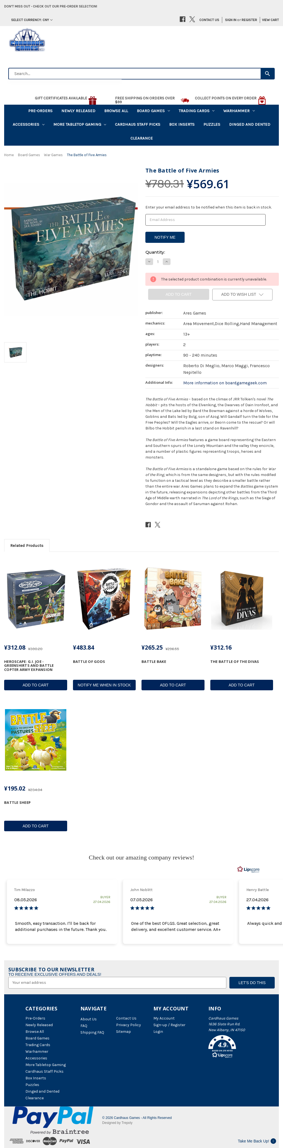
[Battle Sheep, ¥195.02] (35, 739)
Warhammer (239, 110)
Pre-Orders (40, 110)
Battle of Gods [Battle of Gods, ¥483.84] (89, 661)
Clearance (141, 138)
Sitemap (123, 1031)
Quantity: (155, 252)
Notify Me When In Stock (104, 685)
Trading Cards (197, 110)
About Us (88, 1019)
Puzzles (211, 124)
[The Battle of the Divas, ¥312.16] (241, 598)
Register (249, 20)
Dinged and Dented (249, 124)
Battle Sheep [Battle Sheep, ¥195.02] (17, 802)
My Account (164, 1018)
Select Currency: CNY (32, 20)
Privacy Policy (128, 1025)
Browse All (116, 110)
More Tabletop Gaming (79, 124)
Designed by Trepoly (117, 1123)
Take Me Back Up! (257, 1141)
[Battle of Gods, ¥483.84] (104, 598)
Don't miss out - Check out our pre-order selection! (50, 6)
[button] (233, 1047)
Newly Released (78, 110)
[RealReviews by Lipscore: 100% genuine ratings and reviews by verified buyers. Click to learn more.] (248, 869)
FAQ (83, 1025)
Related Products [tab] (26, 545)
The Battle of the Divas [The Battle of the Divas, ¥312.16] (234, 661)
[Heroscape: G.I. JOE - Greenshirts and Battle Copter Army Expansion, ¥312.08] (35, 598)
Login (158, 1031)
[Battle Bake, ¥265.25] (173, 598)
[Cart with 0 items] (268, 20)
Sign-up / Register (169, 1025)
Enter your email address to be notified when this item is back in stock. (208, 207)
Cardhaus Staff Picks (137, 124)
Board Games (153, 110)
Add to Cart (36, 685)
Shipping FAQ (92, 1032)
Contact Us (209, 20)
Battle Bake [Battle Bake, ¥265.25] (154, 661)
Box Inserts (182, 124)
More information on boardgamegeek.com (225, 382)
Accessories (28, 124)
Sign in (230, 20)
